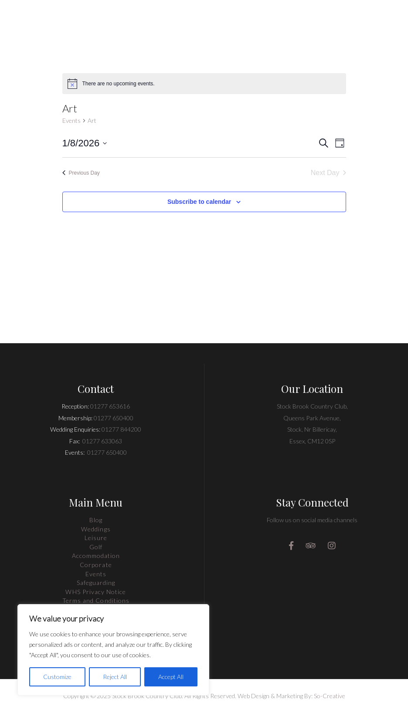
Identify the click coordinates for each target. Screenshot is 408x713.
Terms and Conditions (95, 600)
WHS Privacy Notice (95, 591)
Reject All (115, 676)
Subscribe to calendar (199, 201)
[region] (113, 650)
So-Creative (329, 695)
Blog (95, 520)
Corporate (96, 564)
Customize (57, 676)
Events (71, 120)
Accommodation (96, 555)
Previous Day (81, 173)
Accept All (171, 676)
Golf (95, 547)
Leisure (96, 537)
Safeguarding (96, 582)
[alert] (204, 83)
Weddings (95, 529)
